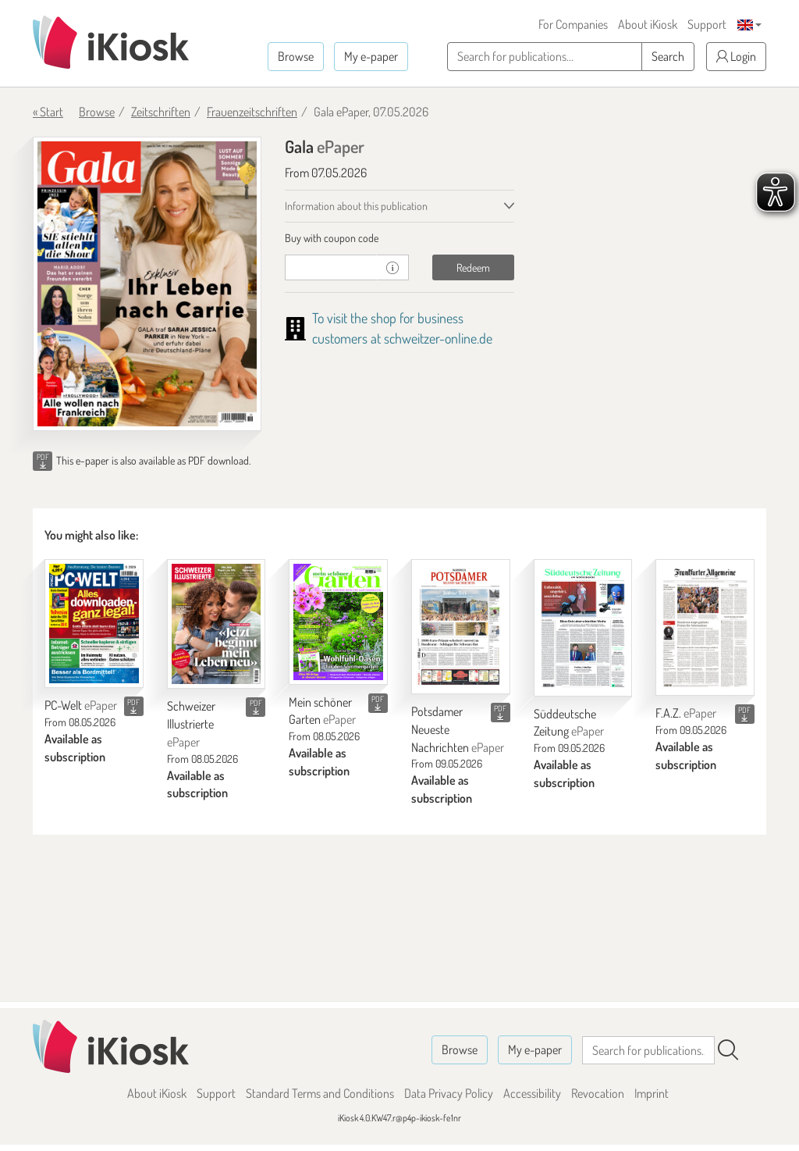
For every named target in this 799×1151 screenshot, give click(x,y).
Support (706, 24)
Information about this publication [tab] (356, 205)
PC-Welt (80, 705)
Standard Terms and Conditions (320, 1093)
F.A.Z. (685, 713)
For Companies (573, 24)
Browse (296, 56)
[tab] (399, 238)
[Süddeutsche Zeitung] (583, 627)
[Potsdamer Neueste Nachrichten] (460, 626)
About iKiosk (647, 24)
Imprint (651, 1093)
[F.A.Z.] (705, 627)
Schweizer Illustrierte (191, 724)
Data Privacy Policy (448, 1093)
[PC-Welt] (94, 623)
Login (736, 56)
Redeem (473, 267)
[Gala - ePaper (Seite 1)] (147, 284)
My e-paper (371, 56)
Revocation (597, 1093)
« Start (48, 111)
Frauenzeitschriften (252, 111)
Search (668, 56)
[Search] (728, 1050)
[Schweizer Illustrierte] (216, 624)
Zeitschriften (160, 111)
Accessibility (532, 1093)
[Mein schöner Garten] (338, 621)
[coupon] (331, 267)
